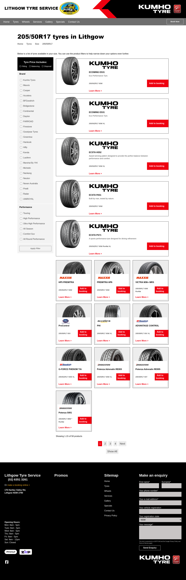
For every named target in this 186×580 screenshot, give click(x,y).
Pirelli (25, 189)
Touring (26, 213)
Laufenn (27, 158)
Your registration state (149, 516)
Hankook (27, 142)
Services (37, 22)
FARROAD (28, 121)
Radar (26, 194)
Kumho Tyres (29, 80)
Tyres (16, 22)
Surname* (166, 482)
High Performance (31, 218)
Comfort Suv (29, 234)
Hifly (25, 147)
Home (6, 22)
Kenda (26, 152)
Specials (60, 22)
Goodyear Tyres (30, 132)
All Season (28, 229)
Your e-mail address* (148, 499)
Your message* (146, 524)
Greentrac (27, 137)
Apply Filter (35, 248)
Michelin (27, 168)
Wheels (26, 22)
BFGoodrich (28, 101)
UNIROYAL (28, 199)
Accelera (27, 95)
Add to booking (158, 83)
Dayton (26, 116)
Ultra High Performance (34, 223)
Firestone (27, 127)
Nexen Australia (30, 183)
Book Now (175, 22)
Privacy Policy (110, 515)
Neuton (26, 178)
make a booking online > (18, 485)
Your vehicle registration (150, 508)
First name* (144, 482)
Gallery (49, 22)
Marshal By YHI (30, 163)
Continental (28, 111)
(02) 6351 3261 (16, 479)
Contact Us (74, 22)
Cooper (26, 90)
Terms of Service (144, 543)
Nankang (27, 173)
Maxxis (26, 85)
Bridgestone (28, 106)
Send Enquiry (149, 548)
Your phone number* (148, 491)
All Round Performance (34, 239)
